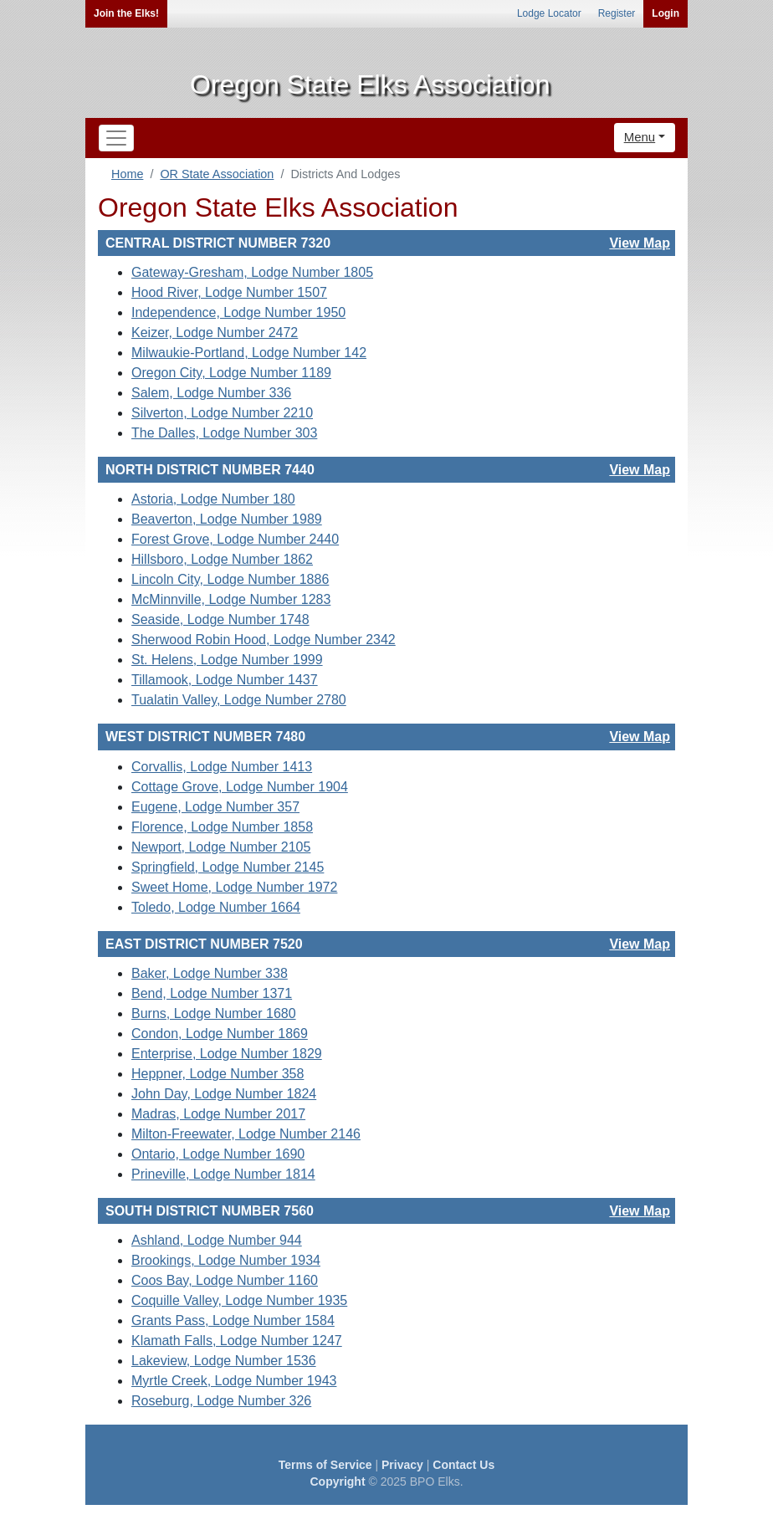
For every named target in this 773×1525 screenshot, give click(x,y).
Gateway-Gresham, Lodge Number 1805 (252, 272)
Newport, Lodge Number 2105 (220, 847)
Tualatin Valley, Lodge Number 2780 (238, 700)
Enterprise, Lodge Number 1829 (226, 1054)
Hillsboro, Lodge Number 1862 (222, 559)
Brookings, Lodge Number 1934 (225, 1260)
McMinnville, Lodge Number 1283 (230, 599)
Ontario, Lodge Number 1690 (218, 1154)
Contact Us (463, 1464)
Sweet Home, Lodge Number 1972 (234, 887)
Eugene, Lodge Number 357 (215, 807)
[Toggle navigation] (116, 138)
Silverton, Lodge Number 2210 (222, 413)
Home (127, 174)
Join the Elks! (126, 13)
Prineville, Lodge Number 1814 (223, 1174)
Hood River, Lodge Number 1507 (229, 292)
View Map (639, 243)
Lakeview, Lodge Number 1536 (223, 1361)
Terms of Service (325, 1464)
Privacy (402, 1464)
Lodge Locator (549, 13)
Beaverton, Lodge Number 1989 (226, 519)
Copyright (337, 1481)
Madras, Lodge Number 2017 (218, 1114)
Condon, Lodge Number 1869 (219, 1033)
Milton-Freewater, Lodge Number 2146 (246, 1134)
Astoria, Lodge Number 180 (213, 499)
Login (665, 13)
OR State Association (217, 174)
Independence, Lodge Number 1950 (238, 312)
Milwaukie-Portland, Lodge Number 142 (248, 352)
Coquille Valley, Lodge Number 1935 (239, 1300)
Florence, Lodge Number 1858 (222, 827)
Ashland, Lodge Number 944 (216, 1240)
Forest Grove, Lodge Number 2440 (235, 539)
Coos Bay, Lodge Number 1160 (224, 1280)
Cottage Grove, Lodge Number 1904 (239, 787)
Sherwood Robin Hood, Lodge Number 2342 (263, 639)
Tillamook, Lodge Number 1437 (224, 680)
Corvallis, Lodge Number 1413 (221, 767)
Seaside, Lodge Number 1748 (220, 619)
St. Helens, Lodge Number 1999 (227, 659)
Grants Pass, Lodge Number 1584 (233, 1320)
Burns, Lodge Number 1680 (213, 1013)
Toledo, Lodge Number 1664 (215, 907)
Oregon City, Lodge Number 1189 (231, 373)
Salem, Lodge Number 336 (211, 393)
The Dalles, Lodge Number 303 (224, 433)
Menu (640, 137)
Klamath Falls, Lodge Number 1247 (236, 1340)
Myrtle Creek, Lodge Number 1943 (233, 1381)
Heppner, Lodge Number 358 (217, 1074)
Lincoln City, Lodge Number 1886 (230, 579)
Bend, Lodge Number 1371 (211, 993)
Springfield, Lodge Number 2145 (227, 867)
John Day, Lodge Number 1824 (223, 1094)
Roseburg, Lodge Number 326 (221, 1401)
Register (617, 13)
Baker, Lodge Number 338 (209, 973)
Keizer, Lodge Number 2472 (214, 332)
